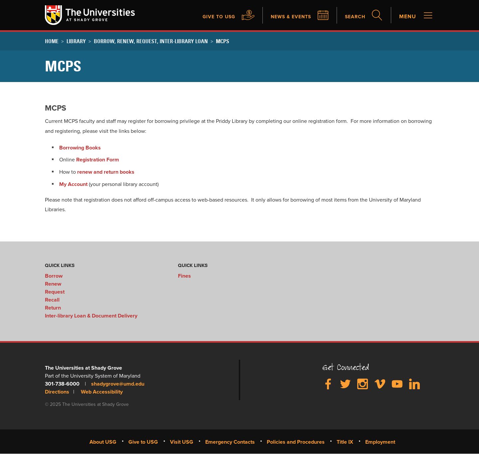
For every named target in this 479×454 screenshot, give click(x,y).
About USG (102, 442)
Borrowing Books (80, 147)
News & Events (285, 16)
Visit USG (181, 442)
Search (353, 16)
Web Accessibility (102, 392)
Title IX (345, 442)
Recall (52, 300)
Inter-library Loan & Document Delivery (91, 315)
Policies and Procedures (296, 442)
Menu (407, 16)
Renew (53, 284)
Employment (380, 442)
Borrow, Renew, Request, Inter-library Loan (151, 41)
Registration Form (97, 159)
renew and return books (105, 172)
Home (52, 41)
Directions (57, 392)
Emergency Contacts (230, 442)
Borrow (54, 276)
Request (55, 292)
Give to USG (209, 16)
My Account (73, 184)
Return (53, 308)
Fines (184, 276)
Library (76, 41)
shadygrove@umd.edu (117, 384)
